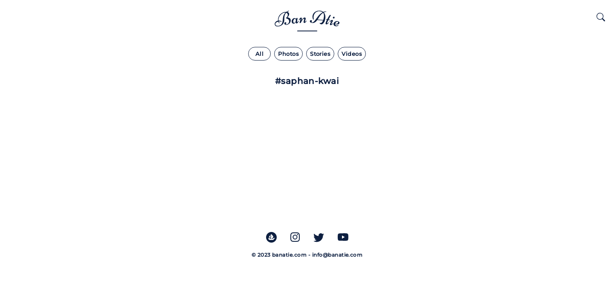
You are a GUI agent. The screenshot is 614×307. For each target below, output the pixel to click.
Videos (352, 54)
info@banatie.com (337, 255)
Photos (288, 54)
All (259, 54)
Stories (320, 54)
